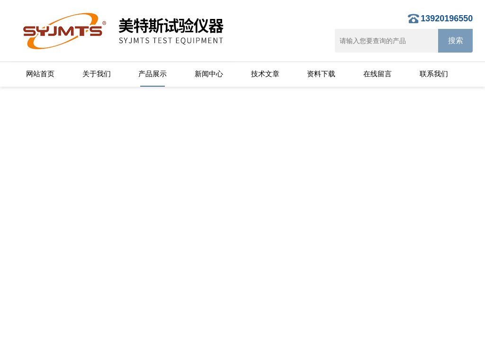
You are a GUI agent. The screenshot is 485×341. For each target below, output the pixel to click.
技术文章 (265, 74)
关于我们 (96, 74)
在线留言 (377, 74)
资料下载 (321, 74)
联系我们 (434, 74)
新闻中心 (209, 74)
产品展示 (152, 74)
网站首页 (40, 74)
